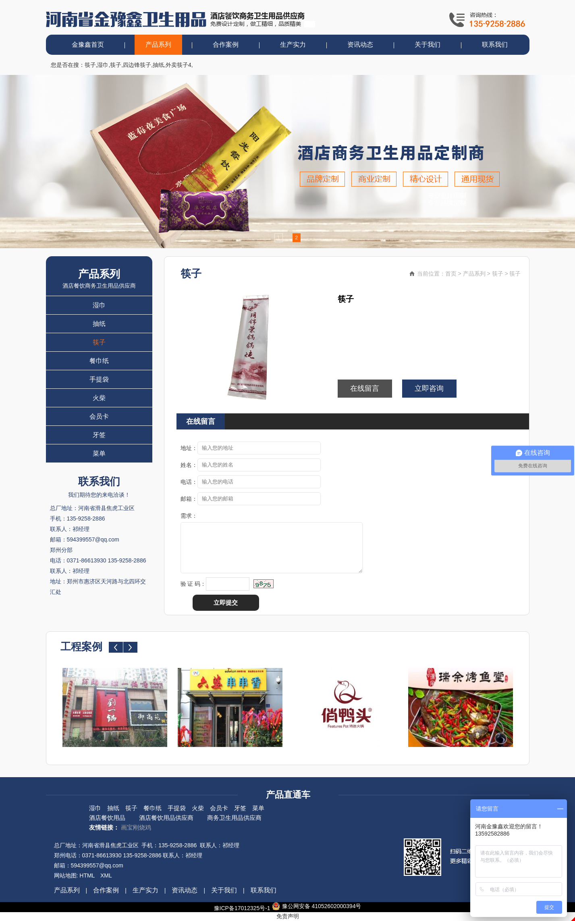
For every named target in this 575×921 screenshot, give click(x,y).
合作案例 (226, 44)
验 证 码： (193, 584)
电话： (189, 482)
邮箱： (189, 499)
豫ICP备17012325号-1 (242, 908)
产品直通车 (288, 795)
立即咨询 (429, 388)
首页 (451, 273)
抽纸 (158, 65)
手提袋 (99, 379)
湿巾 (102, 65)
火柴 (99, 397)
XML (106, 875)
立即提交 (226, 602)
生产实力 (293, 44)
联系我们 (495, 44)
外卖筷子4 (178, 65)
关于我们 (427, 44)
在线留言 (364, 388)
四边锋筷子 (137, 65)
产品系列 (158, 44)
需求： (189, 515)
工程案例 (81, 647)
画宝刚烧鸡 (136, 827)
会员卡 (99, 416)
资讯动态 (360, 44)
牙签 (99, 434)
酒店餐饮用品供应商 (166, 817)
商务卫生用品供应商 (234, 817)
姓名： (189, 465)
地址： (189, 448)
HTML (87, 875)
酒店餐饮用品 (107, 817)
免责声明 (287, 916)
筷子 (90, 65)
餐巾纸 (99, 360)
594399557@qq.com (97, 865)
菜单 (99, 453)
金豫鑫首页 (88, 44)
